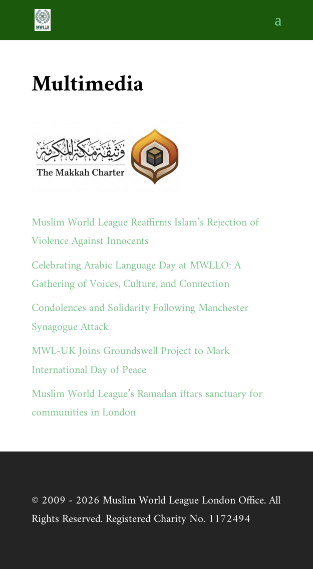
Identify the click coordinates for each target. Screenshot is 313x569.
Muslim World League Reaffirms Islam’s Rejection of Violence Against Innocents (145, 232)
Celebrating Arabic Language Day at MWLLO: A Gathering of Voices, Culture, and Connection (136, 275)
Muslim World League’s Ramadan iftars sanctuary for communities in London (147, 403)
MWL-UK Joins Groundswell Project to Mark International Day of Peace (131, 361)
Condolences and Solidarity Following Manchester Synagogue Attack (140, 317)
